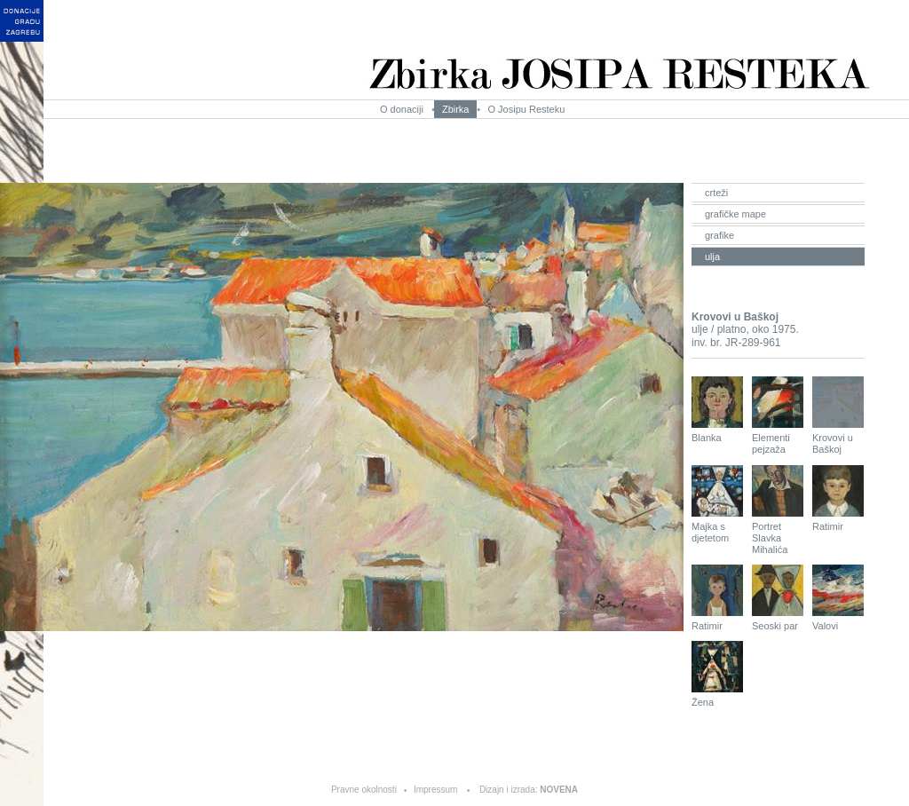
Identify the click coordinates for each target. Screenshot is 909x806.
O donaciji (401, 109)
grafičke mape (735, 214)
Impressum (435, 789)
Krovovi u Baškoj (838, 415)
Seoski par (777, 598)
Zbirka (456, 109)
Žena (717, 674)
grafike (719, 235)
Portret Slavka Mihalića (777, 510)
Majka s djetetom (717, 504)
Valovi (838, 598)
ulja (712, 256)
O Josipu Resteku (526, 109)
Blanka (717, 409)
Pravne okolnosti (364, 789)
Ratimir (838, 498)
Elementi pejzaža (777, 415)
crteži (716, 192)
